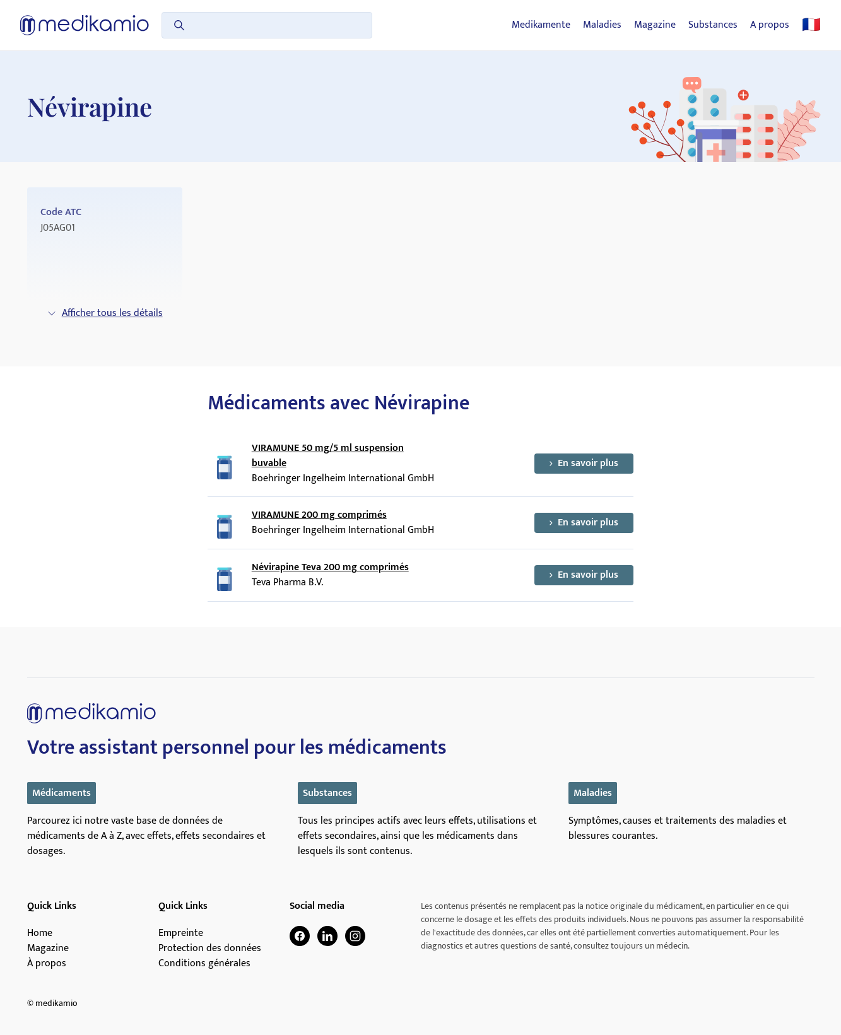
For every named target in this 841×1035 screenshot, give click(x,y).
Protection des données (209, 948)
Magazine (655, 25)
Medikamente (541, 25)
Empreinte (180, 933)
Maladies (602, 25)
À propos (46, 963)
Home (39, 933)
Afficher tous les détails (105, 313)
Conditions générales (204, 963)
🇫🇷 (811, 25)
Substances (713, 25)
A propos (769, 25)
